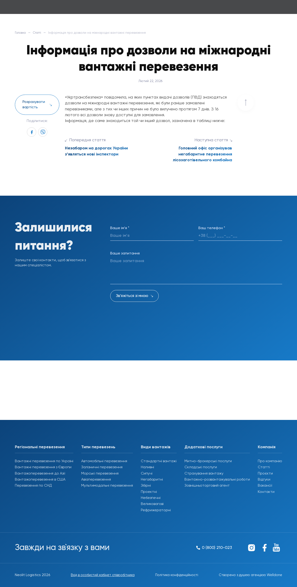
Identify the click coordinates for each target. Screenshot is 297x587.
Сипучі (146, 473)
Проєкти (265, 473)
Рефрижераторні (156, 510)
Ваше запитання (125, 253)
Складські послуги (200, 467)
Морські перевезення (100, 473)
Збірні (146, 486)
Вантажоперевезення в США (40, 479)
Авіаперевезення (96, 479)
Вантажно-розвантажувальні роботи (217, 479)
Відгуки (264, 479)
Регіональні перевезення (40, 447)
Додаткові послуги (203, 447)
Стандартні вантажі (159, 461)
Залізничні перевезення (102, 467)
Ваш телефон (211, 228)
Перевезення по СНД (33, 486)
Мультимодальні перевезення (107, 486)
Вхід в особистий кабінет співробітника (101, 575)
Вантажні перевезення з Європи (43, 467)
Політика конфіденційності (175, 575)
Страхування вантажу (203, 473)
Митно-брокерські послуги (208, 461)
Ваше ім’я (119, 228)
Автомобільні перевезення (104, 461)
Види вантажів (156, 447)
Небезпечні (151, 498)
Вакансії (265, 486)
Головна (21, 32)
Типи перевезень (98, 447)
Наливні (147, 467)
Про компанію (270, 461)
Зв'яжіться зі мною (132, 296)
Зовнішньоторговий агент (207, 486)
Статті (40, 32)
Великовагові (152, 504)
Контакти (266, 492)
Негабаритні (152, 479)
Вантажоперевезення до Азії (40, 473)
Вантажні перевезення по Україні (44, 461)
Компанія (266, 447)
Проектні (149, 492)
